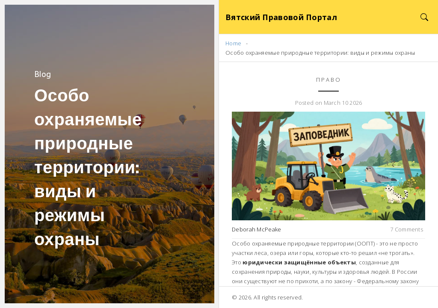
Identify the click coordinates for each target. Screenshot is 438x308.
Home (233, 43)
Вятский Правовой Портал (281, 17)
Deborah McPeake (256, 229)
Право (328, 79)
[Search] (424, 17)
